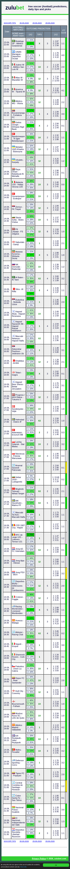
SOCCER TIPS (10, 23)
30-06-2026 (24, 23)
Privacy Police (39, 858)
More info (23, 867)
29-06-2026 (37, 23)
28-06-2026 (50, 23)
